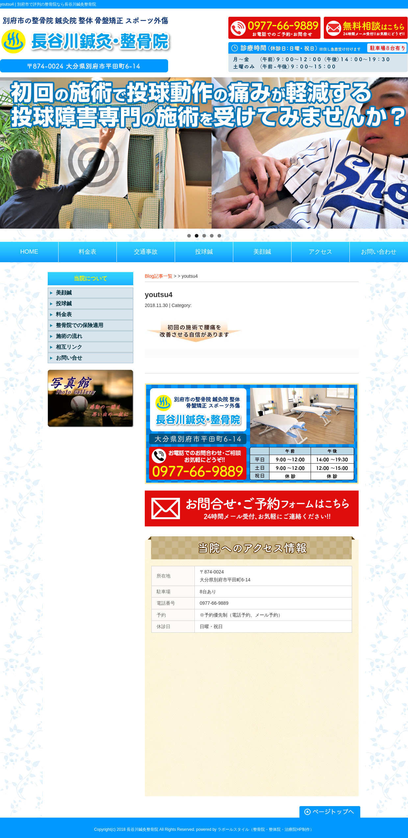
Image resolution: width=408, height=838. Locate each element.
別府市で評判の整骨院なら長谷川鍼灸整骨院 (56, 4)
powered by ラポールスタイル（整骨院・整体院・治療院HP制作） (255, 829)
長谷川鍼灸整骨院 (142, 829)
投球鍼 (64, 303)
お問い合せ (69, 358)
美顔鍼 (64, 292)
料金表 (64, 314)
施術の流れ (69, 336)
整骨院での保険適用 (79, 325)
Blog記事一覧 (158, 276)
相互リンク (69, 347)
